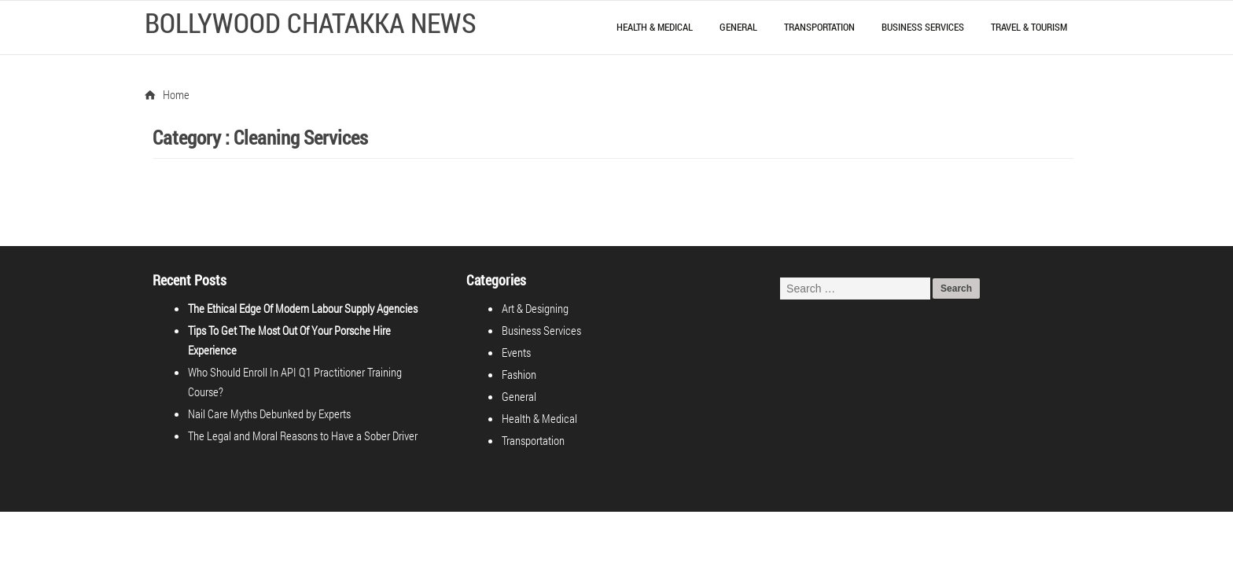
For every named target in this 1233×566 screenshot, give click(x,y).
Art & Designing (535, 308)
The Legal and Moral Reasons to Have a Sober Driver (303, 416)
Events (517, 352)
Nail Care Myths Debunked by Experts (269, 394)
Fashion (519, 374)
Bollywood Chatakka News (311, 22)
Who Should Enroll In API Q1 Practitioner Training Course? (314, 372)
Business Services (923, 27)
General (738, 27)
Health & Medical (654, 27)
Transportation (819, 27)
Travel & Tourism (1029, 27)
